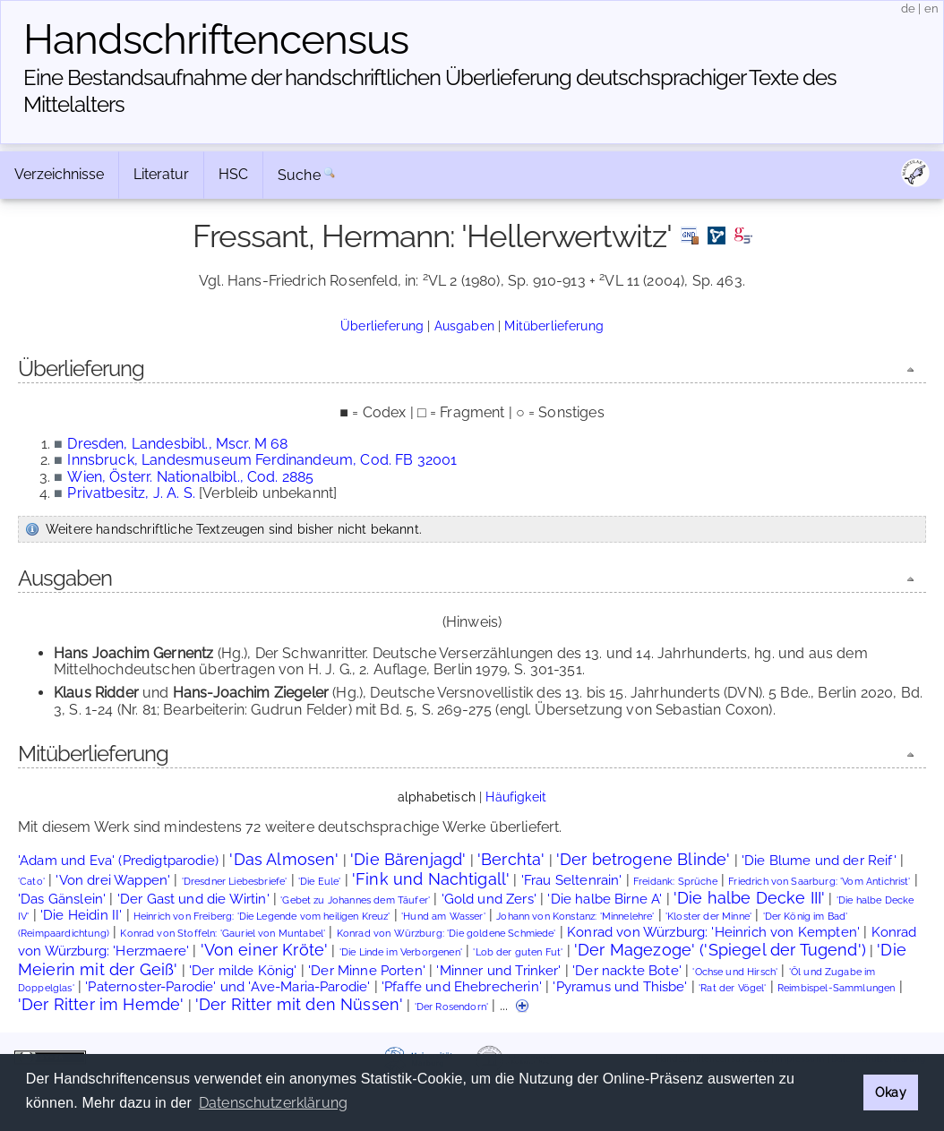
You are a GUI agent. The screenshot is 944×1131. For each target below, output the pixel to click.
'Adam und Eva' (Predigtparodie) (118, 860)
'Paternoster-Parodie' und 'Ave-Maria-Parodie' (227, 986)
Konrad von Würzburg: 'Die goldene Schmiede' (446, 933)
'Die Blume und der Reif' (819, 860)
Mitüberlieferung (554, 325)
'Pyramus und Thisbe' (620, 986)
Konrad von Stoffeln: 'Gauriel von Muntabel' (222, 933)
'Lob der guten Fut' (517, 952)
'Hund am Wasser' (443, 916)
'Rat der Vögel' (732, 988)
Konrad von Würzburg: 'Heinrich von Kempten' (713, 931)
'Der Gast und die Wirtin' (193, 898)
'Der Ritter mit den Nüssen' (299, 1004)
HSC (233, 174)
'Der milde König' (243, 970)
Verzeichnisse (59, 174)
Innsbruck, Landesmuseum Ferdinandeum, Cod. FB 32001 (262, 459)
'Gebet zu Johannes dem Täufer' (355, 900)
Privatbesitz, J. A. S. (131, 492)
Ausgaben (464, 325)
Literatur (161, 174)
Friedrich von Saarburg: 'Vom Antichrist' (819, 881)
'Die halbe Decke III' (749, 897)
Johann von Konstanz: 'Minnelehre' (575, 916)
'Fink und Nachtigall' (431, 879)
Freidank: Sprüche (675, 881)
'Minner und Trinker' (498, 970)
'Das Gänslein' (62, 898)
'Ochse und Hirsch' (734, 972)
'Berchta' (511, 859)
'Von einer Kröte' (265, 949)
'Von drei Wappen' (113, 879)
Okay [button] (890, 1092)
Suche (299, 175)
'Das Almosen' (284, 859)
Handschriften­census (215, 39)
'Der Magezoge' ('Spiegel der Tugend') (720, 949)
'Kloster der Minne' (708, 916)
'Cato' (31, 881)
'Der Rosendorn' (451, 1007)
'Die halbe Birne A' (604, 898)
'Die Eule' (319, 881)
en (931, 8)
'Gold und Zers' (489, 898)
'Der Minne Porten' (366, 970)
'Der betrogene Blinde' (643, 859)
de (908, 8)
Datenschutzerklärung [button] (273, 1102)
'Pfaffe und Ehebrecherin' (462, 986)
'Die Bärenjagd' (408, 859)
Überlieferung (382, 325)
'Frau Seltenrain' (571, 879)
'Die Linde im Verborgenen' (400, 952)
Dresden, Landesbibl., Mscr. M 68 (177, 443)
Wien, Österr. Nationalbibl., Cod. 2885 (190, 476)
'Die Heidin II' (81, 914)
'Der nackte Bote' (627, 970)
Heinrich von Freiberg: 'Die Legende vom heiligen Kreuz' (261, 916)
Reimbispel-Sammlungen (836, 988)
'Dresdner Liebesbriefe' (234, 881)
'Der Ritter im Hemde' (101, 1004)
